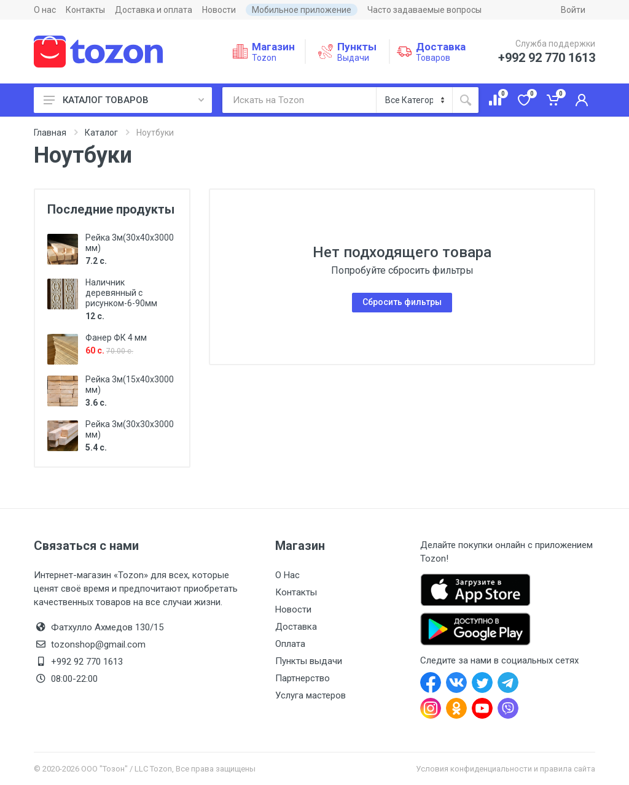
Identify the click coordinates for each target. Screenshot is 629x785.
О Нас (287, 575)
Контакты (85, 10)
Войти (573, 10)
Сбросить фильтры (402, 302)
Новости (219, 10)
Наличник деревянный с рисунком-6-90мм (121, 292)
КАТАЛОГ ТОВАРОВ (124, 100)
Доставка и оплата (153, 10)
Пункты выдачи (308, 661)
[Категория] (414, 100)
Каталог (101, 132)
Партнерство (302, 678)
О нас (45, 10)
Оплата (290, 643)
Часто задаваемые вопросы (424, 10)
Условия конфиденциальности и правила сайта (505, 768)
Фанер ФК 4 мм (116, 337)
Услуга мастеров (310, 695)
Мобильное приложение (301, 10)
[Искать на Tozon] (299, 100)
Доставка (296, 626)
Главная (50, 132)
